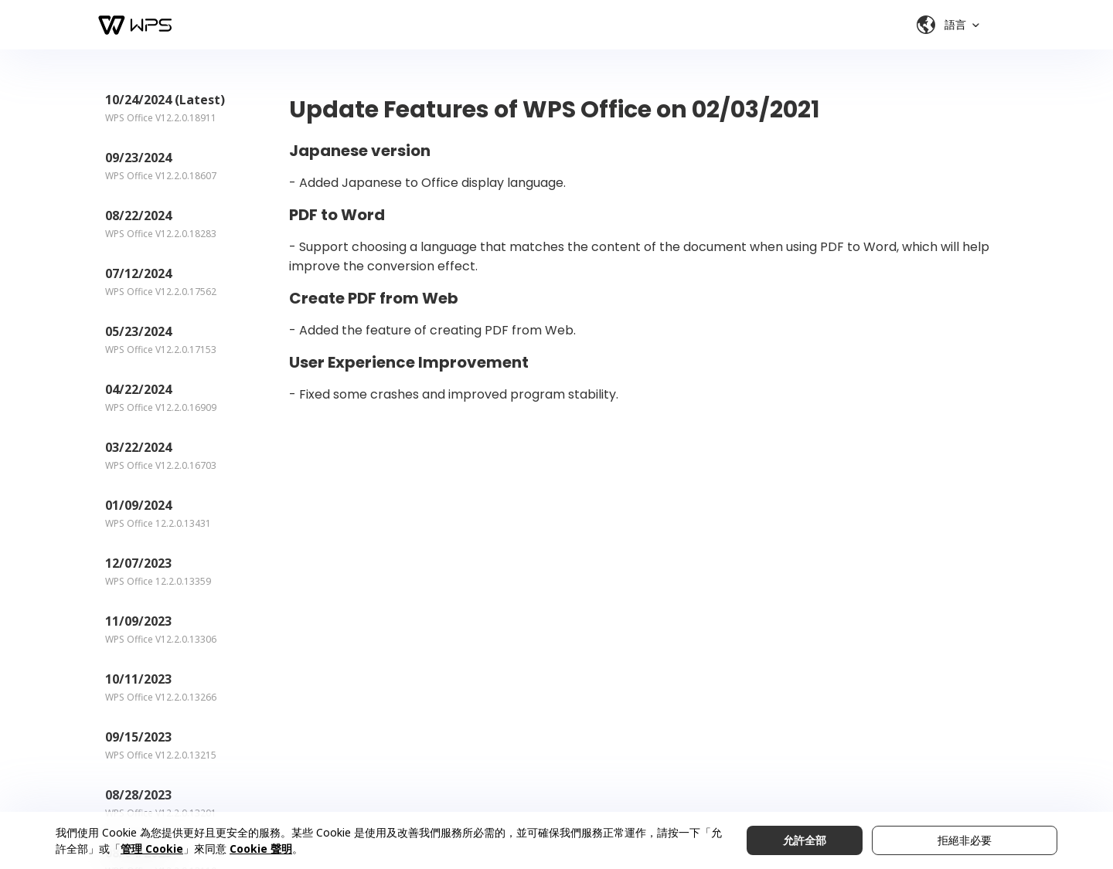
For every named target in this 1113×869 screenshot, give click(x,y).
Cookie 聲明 (261, 848)
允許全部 (804, 840)
